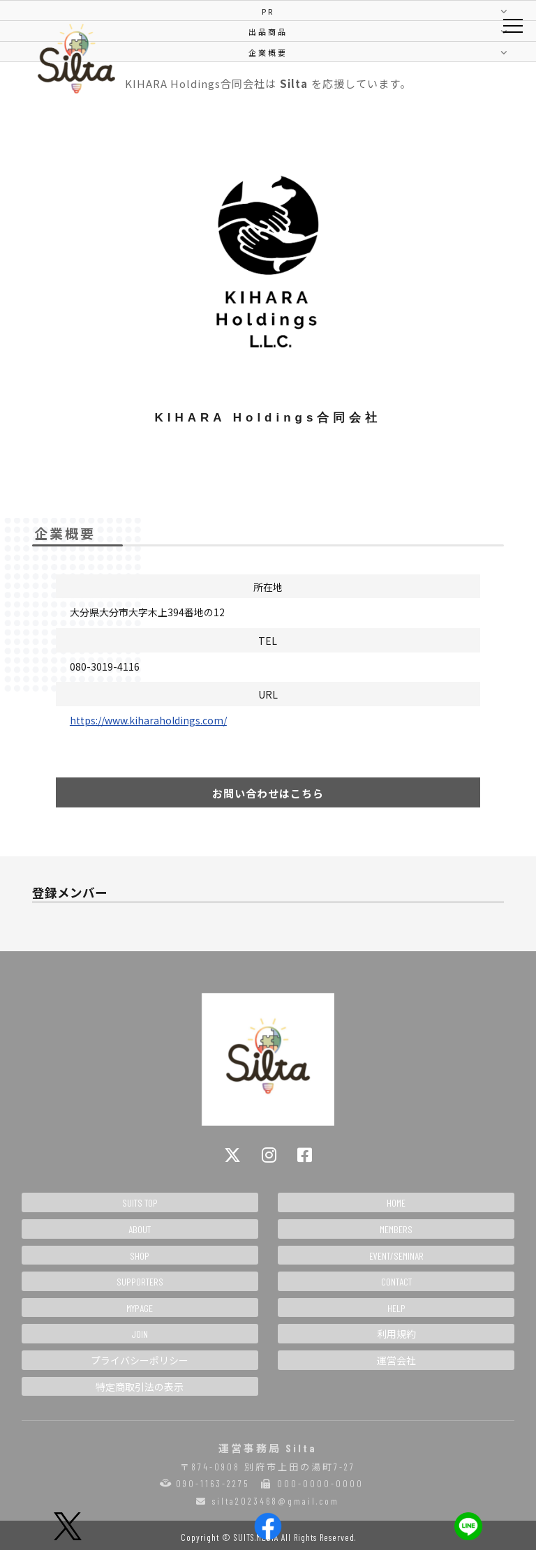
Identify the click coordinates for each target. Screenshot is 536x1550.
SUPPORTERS (140, 1282)
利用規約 (396, 1334)
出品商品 (268, 31)
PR (268, 11)
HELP (396, 1308)
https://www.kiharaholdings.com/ (148, 720)
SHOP (139, 1256)
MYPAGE (139, 1308)
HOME (396, 1203)
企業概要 (268, 52)
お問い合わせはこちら (268, 793)
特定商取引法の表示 (140, 1387)
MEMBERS (396, 1229)
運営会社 (396, 1360)
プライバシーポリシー (139, 1360)
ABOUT (139, 1229)
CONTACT (396, 1282)
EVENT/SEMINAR (396, 1256)
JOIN (139, 1334)
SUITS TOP (140, 1203)
